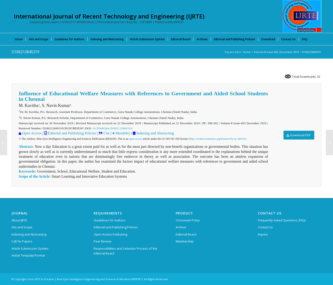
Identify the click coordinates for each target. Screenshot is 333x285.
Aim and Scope (22, 227)
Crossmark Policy (188, 220)
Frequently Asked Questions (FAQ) (281, 220)
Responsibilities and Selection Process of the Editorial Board (125, 250)
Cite (106, 133)
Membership (185, 241)
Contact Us (265, 227)
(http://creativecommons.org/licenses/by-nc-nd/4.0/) (218, 138)
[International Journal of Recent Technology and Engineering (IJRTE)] (302, 16)
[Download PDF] (299, 135)
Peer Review (102, 241)
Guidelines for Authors (110, 220)
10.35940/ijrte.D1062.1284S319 (112, 128)
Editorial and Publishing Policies (71, 133)
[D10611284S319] (3, 142)
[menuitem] (19, 39)
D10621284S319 (25, 51)
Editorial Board (186, 234)
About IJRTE (19, 220)
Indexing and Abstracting (155, 133)
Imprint (263, 234)
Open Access (31, 133)
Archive (181, 227)
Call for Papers (22, 241)
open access (135, 138)
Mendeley (122, 133)
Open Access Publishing (110, 234)
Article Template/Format (28, 255)
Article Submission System (30, 248)
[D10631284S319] (329, 142)
